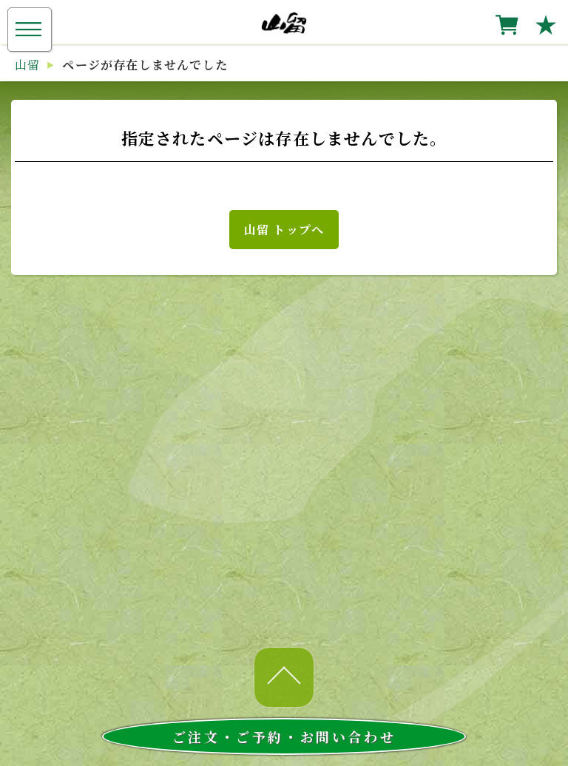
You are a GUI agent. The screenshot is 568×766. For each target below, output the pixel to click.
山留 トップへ (284, 229)
